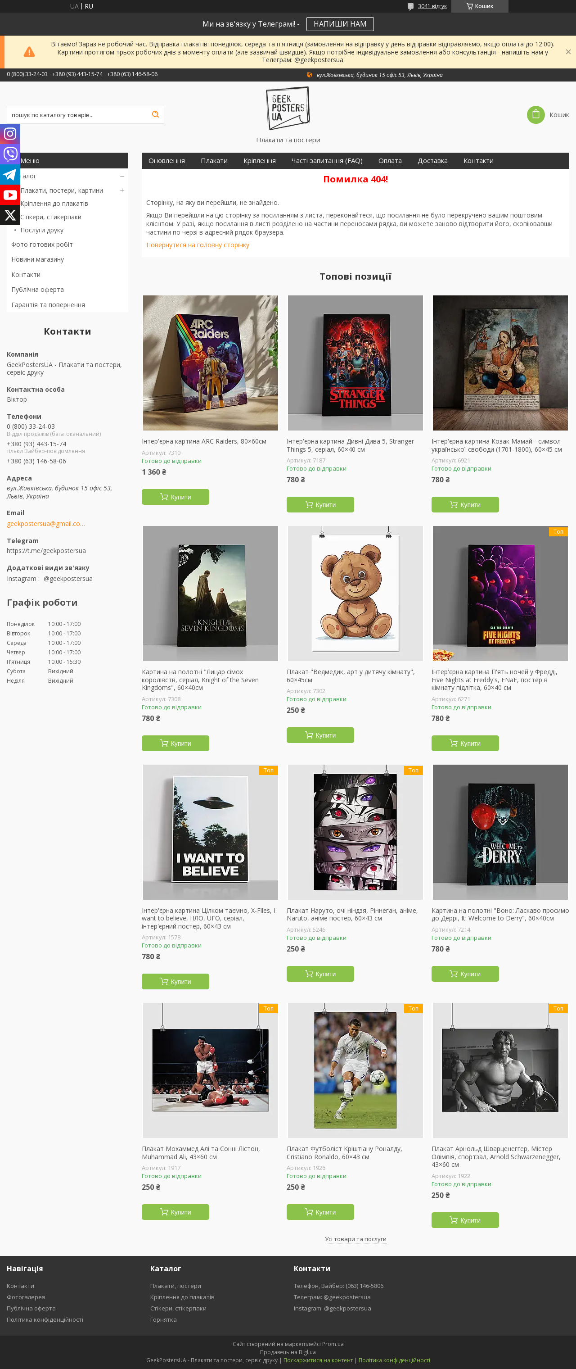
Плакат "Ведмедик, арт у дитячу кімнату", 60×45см (351, 676)
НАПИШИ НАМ (340, 24)
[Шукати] (155, 115)
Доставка (433, 160)
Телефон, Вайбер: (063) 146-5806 (338, 1286)
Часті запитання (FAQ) (327, 160)
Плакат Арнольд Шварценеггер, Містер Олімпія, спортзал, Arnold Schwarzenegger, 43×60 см (496, 1157)
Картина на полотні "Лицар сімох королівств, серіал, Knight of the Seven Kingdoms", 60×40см (200, 680)
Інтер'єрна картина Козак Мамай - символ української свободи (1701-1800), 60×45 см (497, 445)
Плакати (214, 160)
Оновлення (166, 160)
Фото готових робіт (42, 244)
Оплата (390, 160)
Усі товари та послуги (356, 1239)
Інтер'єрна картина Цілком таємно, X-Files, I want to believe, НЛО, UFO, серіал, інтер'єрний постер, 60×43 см (208, 918)
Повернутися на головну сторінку (197, 244)
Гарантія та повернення (48, 304)
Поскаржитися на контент (318, 1360)
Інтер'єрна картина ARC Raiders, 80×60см (204, 441)
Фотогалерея (26, 1297)
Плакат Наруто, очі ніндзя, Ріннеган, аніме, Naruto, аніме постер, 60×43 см (352, 914)
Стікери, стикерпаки (50, 217)
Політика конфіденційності (45, 1319)
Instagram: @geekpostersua (332, 1308)
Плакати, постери (175, 1286)
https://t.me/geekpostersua (46, 550)
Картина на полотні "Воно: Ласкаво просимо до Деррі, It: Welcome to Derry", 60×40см (500, 914)
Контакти (25, 274)
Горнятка (163, 1319)
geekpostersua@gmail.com (46, 524)
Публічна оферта (37, 289)
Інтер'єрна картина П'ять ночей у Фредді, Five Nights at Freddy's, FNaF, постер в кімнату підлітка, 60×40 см (495, 680)
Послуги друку (41, 230)
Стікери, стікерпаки (178, 1308)
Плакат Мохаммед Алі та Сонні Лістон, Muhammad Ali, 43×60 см (201, 1152)
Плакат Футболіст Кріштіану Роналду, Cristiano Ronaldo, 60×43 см (344, 1152)
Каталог (23, 176)
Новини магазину (37, 259)
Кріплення (259, 160)
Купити (181, 497)
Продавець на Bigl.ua (288, 1352)
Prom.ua (333, 1344)
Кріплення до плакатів (54, 203)
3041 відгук (432, 6)
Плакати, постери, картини (61, 190)
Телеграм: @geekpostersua (332, 1297)
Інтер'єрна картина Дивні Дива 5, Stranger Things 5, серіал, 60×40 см (350, 445)
